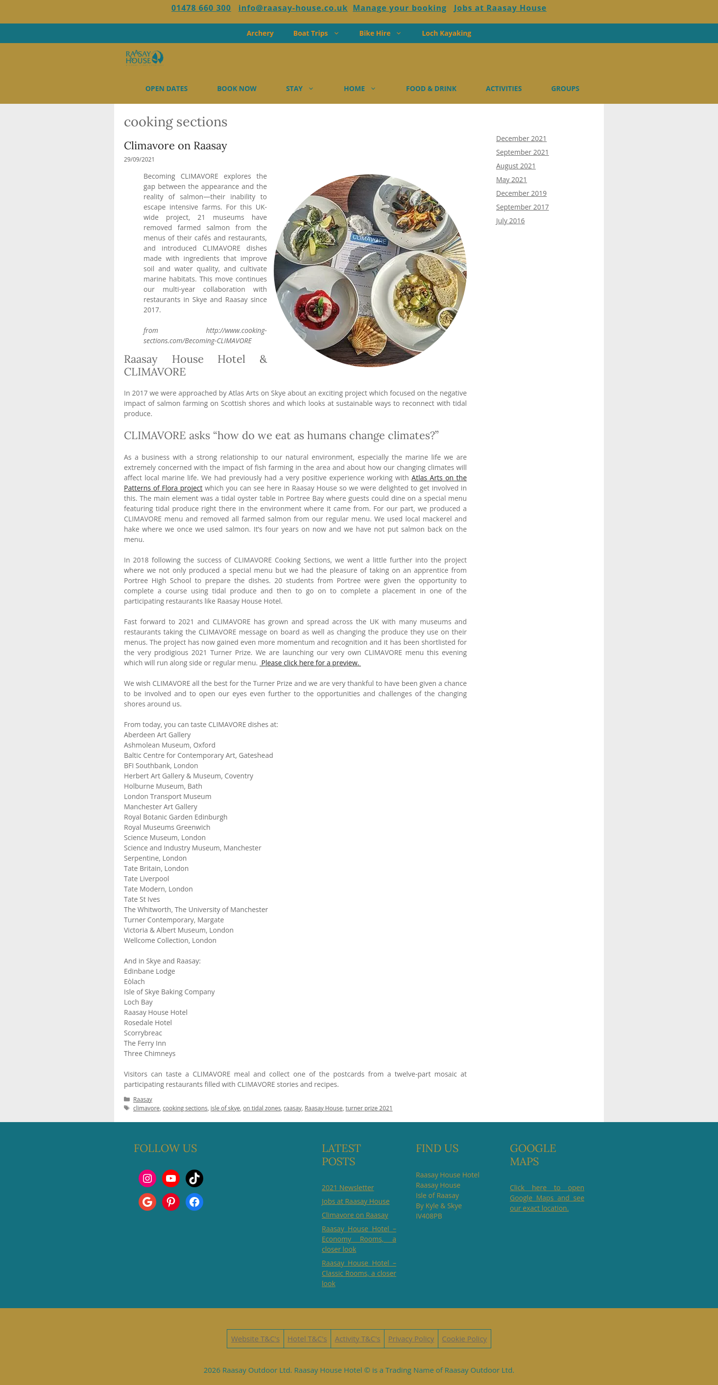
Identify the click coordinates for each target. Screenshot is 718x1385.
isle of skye (225, 1108)
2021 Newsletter (348, 1187)
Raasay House (323, 1108)
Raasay (142, 1099)
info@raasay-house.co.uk (293, 7)
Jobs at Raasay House (500, 7)
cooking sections (185, 1108)
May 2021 (511, 179)
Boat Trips (321, 33)
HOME (367, 88)
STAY (307, 88)
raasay (292, 1108)
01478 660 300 (201, 7)
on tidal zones (262, 1108)
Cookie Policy (464, 1338)
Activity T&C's (358, 1338)
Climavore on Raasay (175, 145)
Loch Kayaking (446, 33)
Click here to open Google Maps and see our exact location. (547, 1198)
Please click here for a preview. (310, 662)
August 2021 (516, 165)
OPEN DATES (166, 88)
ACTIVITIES (504, 88)
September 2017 (522, 206)
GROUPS (565, 88)
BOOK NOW (237, 88)
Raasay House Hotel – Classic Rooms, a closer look (359, 1273)
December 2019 (521, 193)
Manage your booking (400, 7)
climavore (146, 1108)
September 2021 (522, 152)
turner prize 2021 (369, 1108)
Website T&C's (255, 1338)
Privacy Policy (411, 1338)
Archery (260, 33)
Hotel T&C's (307, 1338)
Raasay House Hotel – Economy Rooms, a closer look (359, 1239)
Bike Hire (385, 33)
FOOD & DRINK (431, 88)
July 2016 (510, 220)
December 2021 (521, 138)
